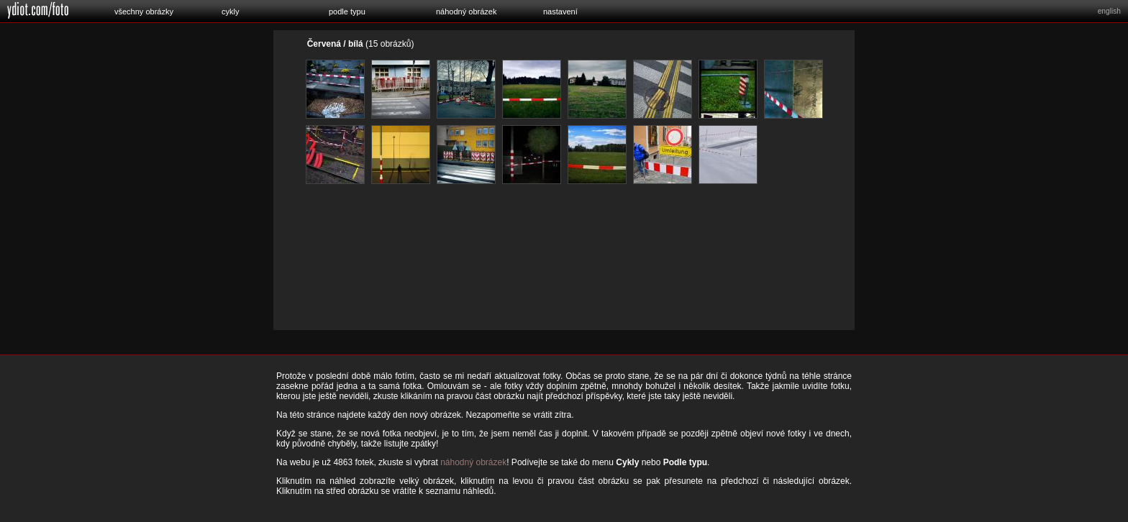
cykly (230, 11)
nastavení (560, 11)
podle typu (347, 11)
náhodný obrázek (466, 11)
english (1109, 11)
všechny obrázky (143, 11)
